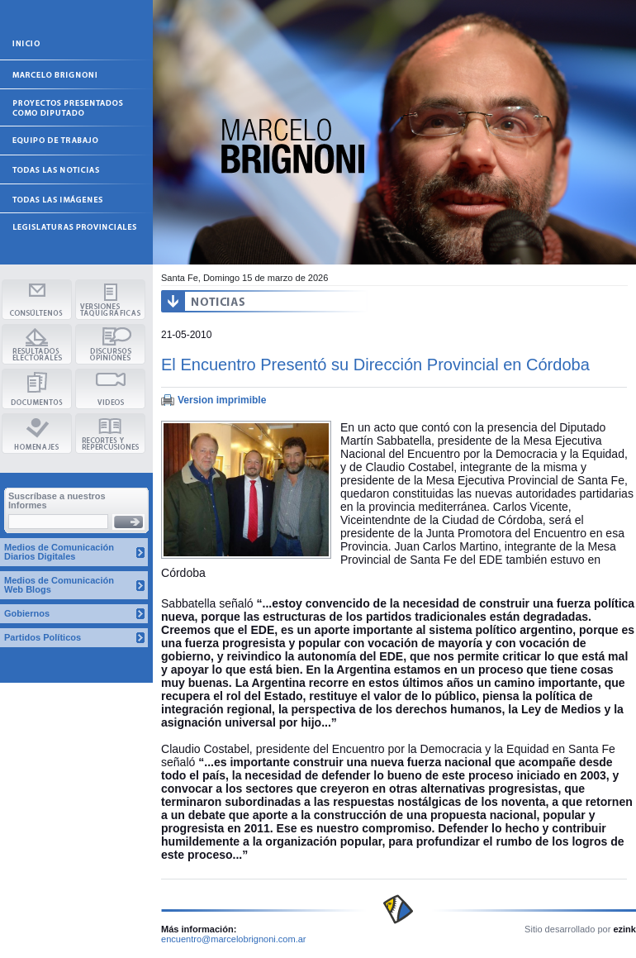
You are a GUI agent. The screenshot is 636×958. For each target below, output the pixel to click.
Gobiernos (27, 613)
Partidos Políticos (42, 637)
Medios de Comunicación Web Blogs (59, 584)
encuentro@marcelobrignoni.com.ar (233, 939)
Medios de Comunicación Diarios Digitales (59, 551)
